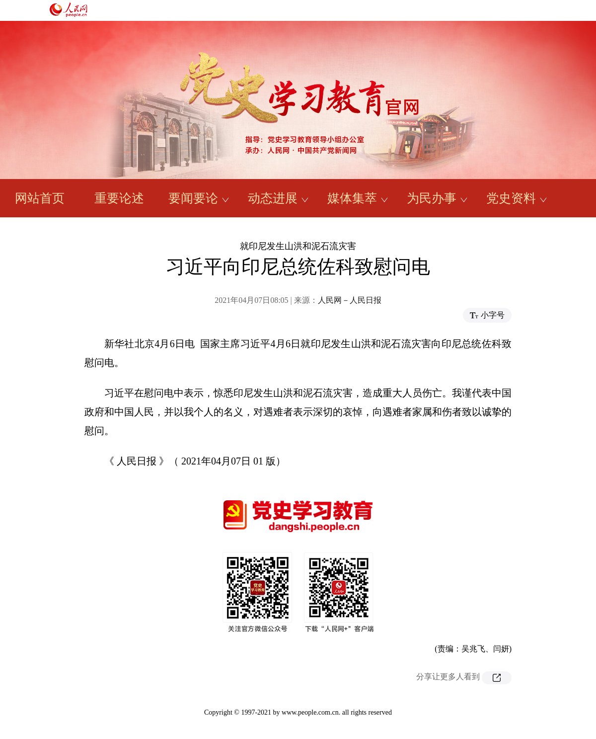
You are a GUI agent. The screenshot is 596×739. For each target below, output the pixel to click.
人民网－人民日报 (349, 300)
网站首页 (40, 198)
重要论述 (119, 198)
